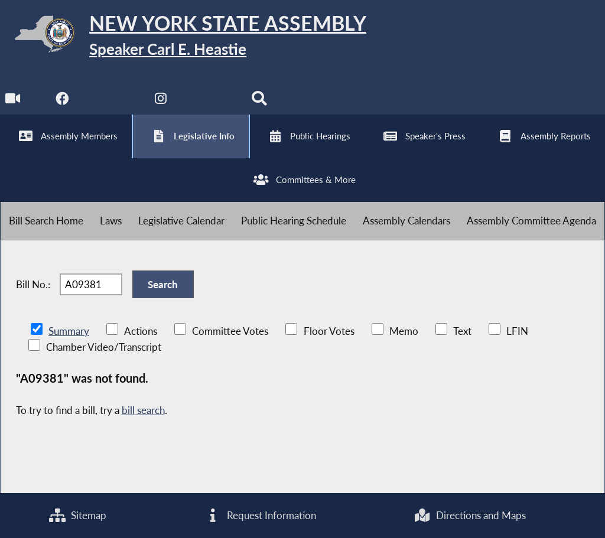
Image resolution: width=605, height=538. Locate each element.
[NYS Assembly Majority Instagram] (161, 101)
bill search (143, 410)
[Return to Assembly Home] (183, 36)
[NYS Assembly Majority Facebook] (62, 101)
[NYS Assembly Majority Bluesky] (210, 101)
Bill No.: (33, 284)
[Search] (259, 101)
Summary (68, 331)
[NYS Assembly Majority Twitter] (112, 101)
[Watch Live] (13, 101)
